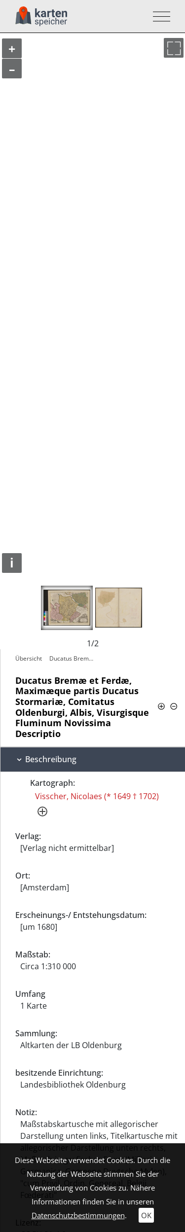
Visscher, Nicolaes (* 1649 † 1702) (97, 796)
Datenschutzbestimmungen (78, 1215)
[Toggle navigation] (158, 16)
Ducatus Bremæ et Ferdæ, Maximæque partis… (74, 658)
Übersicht (28, 658)
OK (146, 1215)
